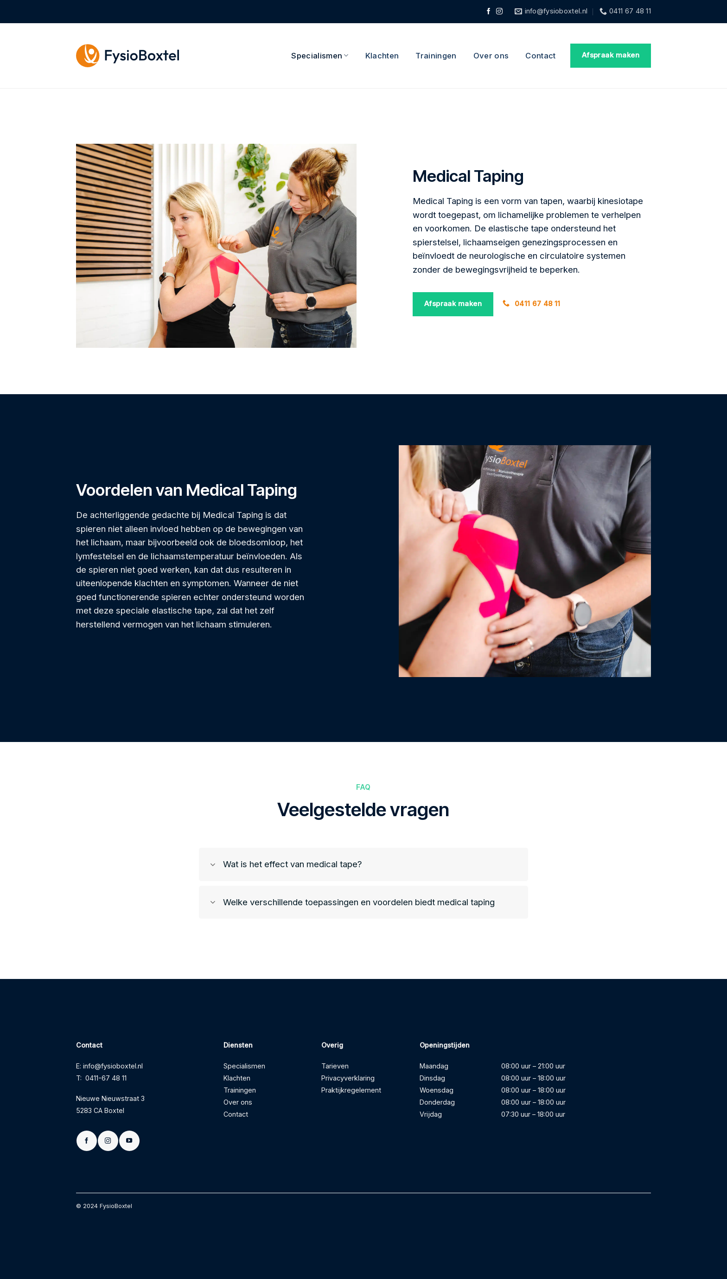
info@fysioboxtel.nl (113, 1066)
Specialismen (320, 55)
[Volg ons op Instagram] (499, 11)
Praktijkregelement (351, 1090)
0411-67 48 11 (106, 1078)
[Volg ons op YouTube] (129, 1141)
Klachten (382, 55)
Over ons (491, 55)
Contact (540, 55)
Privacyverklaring (348, 1078)
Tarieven (335, 1066)
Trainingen (435, 55)
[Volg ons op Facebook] (488, 11)
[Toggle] (213, 865)
